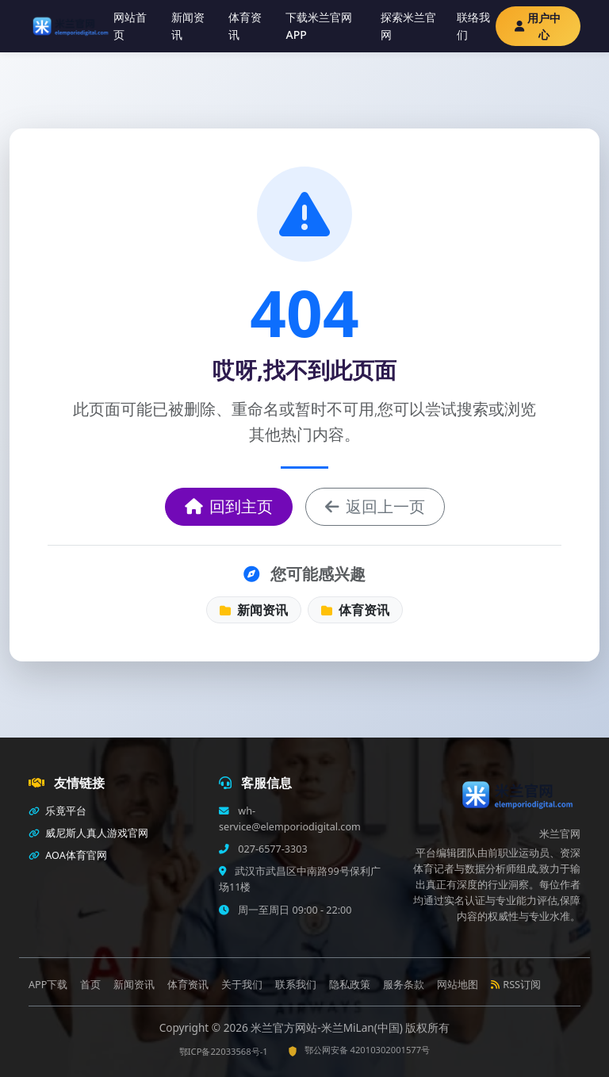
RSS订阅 (516, 984)
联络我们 (473, 26)
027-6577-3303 (272, 849)
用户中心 (538, 26)
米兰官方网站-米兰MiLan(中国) (328, 1027)
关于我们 (241, 984)
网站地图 (457, 984)
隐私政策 (349, 984)
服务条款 (403, 984)
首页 (90, 984)
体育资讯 (245, 26)
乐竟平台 (57, 811)
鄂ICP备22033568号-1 (223, 1051)
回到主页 (229, 506)
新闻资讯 (188, 26)
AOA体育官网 (68, 855)
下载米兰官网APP (318, 26)
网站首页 (130, 26)
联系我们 (295, 984)
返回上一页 (375, 506)
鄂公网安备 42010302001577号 (359, 1050)
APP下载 (48, 984)
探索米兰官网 (408, 26)
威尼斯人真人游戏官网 (88, 833)
